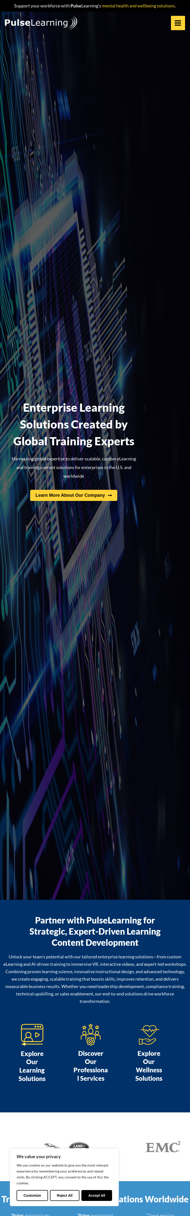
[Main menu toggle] (178, 23)
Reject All (64, 1195)
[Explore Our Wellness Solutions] (149, 1035)
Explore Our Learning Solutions (32, 1066)
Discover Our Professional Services (90, 1065)
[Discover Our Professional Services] (91, 1035)
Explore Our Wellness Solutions (148, 1065)
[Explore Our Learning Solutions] (32, 1035)
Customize (32, 1195)
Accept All (96, 1195)
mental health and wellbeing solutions (138, 5)
